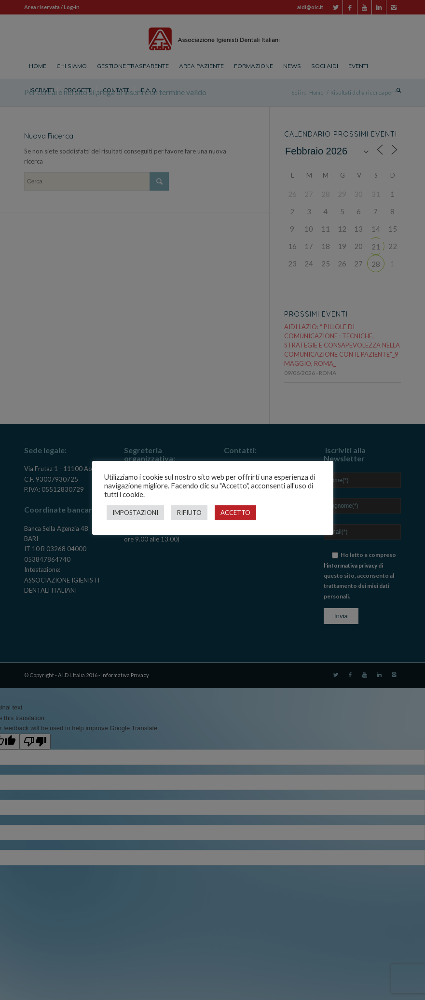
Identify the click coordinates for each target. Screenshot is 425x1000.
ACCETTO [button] (235, 512)
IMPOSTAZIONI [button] (135, 512)
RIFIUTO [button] (189, 512)
